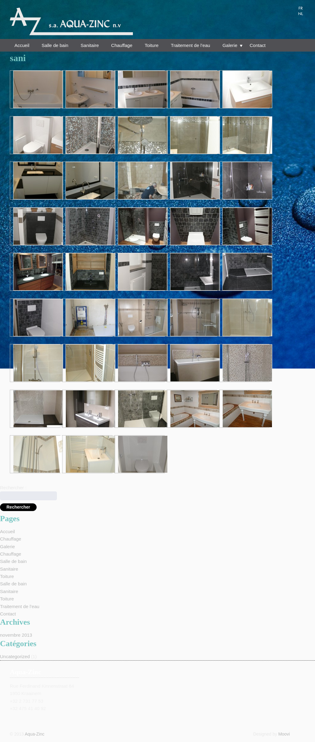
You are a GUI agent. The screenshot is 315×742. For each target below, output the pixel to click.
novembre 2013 (16, 635)
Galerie (230, 46)
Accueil (21, 45)
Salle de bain (55, 45)
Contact (258, 45)
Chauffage (121, 45)
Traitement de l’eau (190, 45)
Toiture (151, 45)
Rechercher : (13, 487)
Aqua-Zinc (34, 734)
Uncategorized (15, 656)
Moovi (284, 734)
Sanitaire (90, 45)
